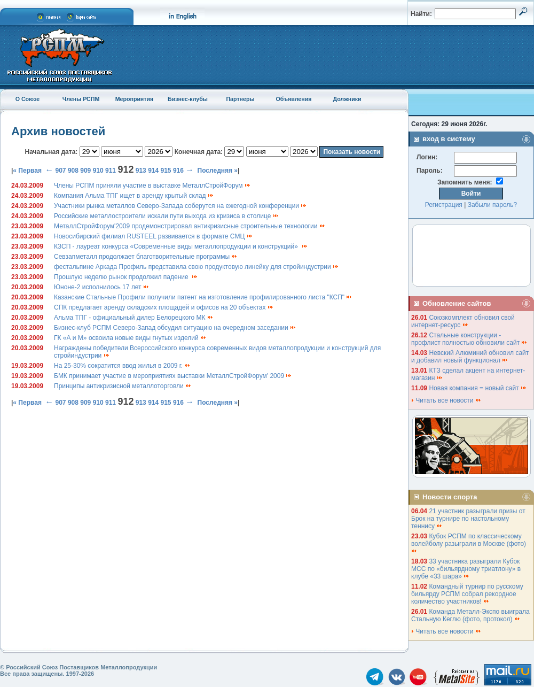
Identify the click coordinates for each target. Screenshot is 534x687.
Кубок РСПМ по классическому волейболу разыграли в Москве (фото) (469, 542)
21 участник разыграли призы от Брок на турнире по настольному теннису (468, 518)
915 (166, 170)
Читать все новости (446, 400)
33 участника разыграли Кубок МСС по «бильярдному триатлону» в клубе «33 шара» (466, 569)
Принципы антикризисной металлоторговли (123, 386)
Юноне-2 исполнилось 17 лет (102, 287)
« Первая (27, 170)
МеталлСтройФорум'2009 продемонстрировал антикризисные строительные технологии (190, 226)
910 (98, 170)
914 (153, 170)
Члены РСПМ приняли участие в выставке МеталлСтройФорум (152, 185)
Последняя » (218, 170)
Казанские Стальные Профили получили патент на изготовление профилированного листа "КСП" (203, 297)
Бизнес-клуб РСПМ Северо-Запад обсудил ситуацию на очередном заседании (175, 327)
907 (61, 170)
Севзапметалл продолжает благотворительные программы (146, 256)
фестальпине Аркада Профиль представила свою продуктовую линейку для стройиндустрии (196, 267)
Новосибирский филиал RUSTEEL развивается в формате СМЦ (153, 236)
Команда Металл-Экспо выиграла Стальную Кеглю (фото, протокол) (470, 615)
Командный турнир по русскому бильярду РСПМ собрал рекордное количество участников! (467, 594)
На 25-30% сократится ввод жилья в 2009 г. (122, 365)
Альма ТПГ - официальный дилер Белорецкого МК (134, 317)
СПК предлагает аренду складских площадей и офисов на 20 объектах (164, 307)
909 (85, 170)
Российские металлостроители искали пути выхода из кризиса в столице (166, 216)
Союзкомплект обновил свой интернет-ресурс (463, 321)
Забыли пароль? (492, 205)
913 (141, 170)
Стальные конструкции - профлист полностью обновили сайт (469, 338)
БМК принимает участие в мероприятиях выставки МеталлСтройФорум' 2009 (173, 376)
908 (73, 170)
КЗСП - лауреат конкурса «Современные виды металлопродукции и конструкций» (181, 246)
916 (178, 170)
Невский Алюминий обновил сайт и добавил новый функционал (470, 356)
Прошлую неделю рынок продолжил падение (126, 277)
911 (110, 170)
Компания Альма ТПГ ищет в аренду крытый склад (134, 195)
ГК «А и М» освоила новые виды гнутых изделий (130, 338)
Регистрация (443, 205)
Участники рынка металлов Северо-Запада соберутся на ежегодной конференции (180, 206)
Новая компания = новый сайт (478, 388)
